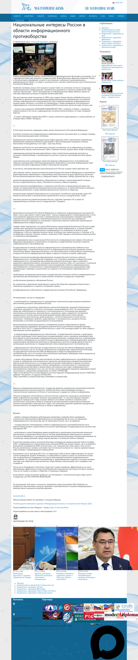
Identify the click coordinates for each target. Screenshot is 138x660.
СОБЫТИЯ (40, 16)
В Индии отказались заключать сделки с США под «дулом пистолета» (64, 576)
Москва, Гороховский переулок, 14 (23, 604)
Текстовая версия (110, 130)
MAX (55, 511)
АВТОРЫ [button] (64, 16)
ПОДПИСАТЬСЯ (107, 176)
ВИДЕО (72, 16)
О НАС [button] (103, 16)
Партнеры (47, 599)
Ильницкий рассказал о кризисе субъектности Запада (22, 575)
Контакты (18, 599)
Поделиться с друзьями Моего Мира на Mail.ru (111, 42)
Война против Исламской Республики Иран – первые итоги (112, 95)
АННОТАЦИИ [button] (52, 16)
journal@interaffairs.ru (22, 610)
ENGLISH (117, 3)
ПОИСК (111, 16)
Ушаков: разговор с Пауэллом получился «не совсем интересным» (43, 576)
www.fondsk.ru (19, 496)
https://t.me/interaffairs (59, 507)
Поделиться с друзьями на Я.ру (113, 34)
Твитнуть (105, 28)
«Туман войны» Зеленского (113, 81)
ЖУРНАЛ (82, 16)
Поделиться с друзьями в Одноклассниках (112, 46)
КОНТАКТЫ (93, 16)
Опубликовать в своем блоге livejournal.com (111, 31)
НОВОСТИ (17, 16)
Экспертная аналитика (39, 20)
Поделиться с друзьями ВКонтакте (111, 38)
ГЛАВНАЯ (19, 20)
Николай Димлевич (40, 42)
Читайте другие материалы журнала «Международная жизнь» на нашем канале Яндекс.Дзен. (52, 503)
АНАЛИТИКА (29, 16)
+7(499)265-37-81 (22, 614)
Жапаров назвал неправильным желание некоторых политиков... (86, 576)
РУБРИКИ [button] (121, 16)
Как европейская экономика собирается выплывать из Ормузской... (112, 66)
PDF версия (110, 133)
